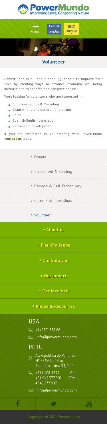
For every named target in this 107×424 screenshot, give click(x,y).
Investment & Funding (53, 171)
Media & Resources (55, 306)
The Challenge (55, 245)
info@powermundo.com (57, 337)
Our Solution (55, 260)
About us (55, 229)
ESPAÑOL (54, 32)
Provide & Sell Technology (57, 186)
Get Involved (55, 291)
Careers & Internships (53, 200)
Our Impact (55, 275)
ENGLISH (54, 26)
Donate (40, 156)
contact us (13, 138)
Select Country (72, 29)
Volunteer (42, 215)
